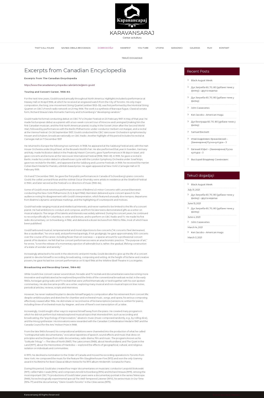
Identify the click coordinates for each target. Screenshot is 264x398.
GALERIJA (195, 48)
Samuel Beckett (200, 132)
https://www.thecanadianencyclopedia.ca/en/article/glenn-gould (59, 85)
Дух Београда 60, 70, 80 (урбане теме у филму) (213, 123)
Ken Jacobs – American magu (207, 114)
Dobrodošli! (105, 48)
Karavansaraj (132, 33)
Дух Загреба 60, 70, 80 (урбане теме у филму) (212, 99)
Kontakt (224, 48)
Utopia (160, 48)
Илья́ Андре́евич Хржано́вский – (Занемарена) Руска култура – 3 (209, 141)
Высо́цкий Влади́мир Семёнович (209, 159)
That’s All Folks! (44, 48)
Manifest (125, 48)
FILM (209, 48)
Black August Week (201, 80)
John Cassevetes (200, 107)
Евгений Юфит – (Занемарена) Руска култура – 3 (212, 151)
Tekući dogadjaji (132, 58)
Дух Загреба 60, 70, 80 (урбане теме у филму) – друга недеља (212, 89)
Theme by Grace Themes (226, 394)
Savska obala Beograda (76, 48)
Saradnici (177, 48)
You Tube (143, 48)
